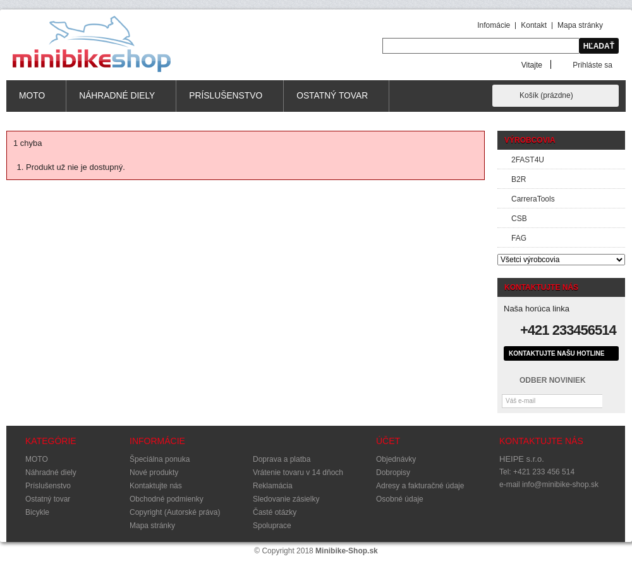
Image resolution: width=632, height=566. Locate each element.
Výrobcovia (530, 140)
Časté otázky (274, 512)
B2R (518, 179)
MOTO (32, 101)
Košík (546, 95)
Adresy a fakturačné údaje (420, 485)
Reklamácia (273, 485)
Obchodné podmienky (167, 499)
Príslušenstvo (226, 101)
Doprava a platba (281, 459)
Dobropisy (393, 472)
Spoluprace (272, 525)
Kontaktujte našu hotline (556, 353)
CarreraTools (533, 199)
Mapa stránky (580, 25)
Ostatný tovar (332, 101)
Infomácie (493, 25)
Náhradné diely (117, 101)
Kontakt (534, 25)
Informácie (157, 441)
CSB (519, 218)
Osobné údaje (399, 499)
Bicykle (37, 512)
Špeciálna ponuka (160, 459)
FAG (518, 238)
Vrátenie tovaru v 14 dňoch (298, 472)
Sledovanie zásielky (286, 499)
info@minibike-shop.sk (560, 484)
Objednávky (396, 459)
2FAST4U (527, 159)
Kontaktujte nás (156, 485)
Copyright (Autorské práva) (175, 512)
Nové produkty (154, 472)
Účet (388, 441)
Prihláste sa (592, 65)
